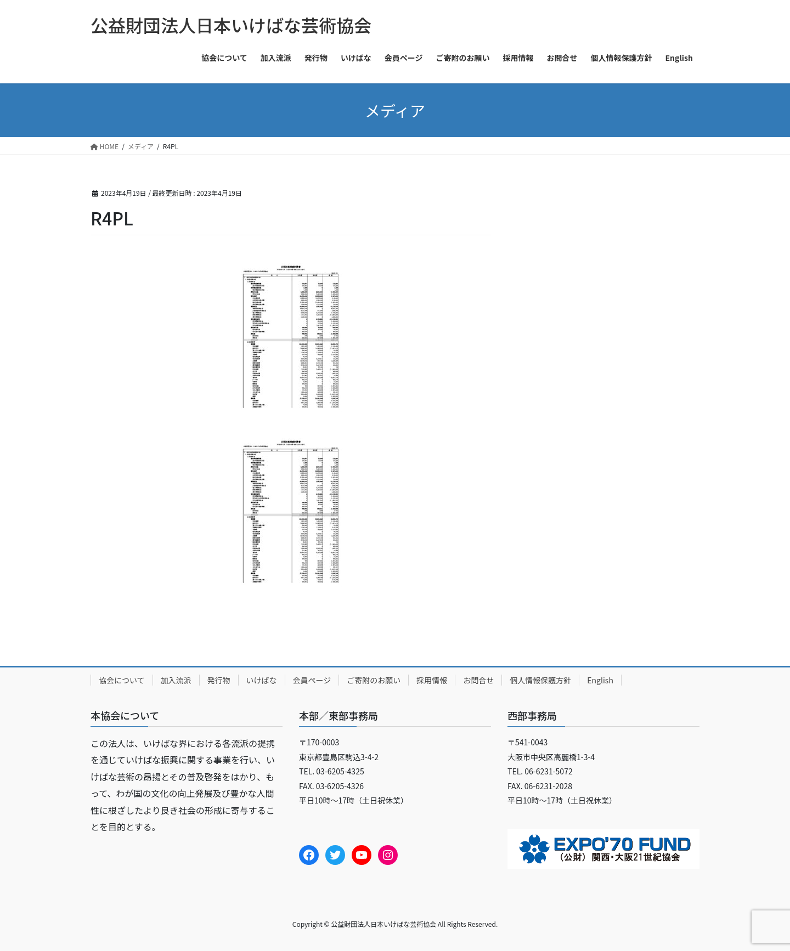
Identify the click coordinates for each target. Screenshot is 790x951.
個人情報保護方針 (540, 680)
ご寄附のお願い (373, 680)
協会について (122, 680)
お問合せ (478, 680)
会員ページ (312, 680)
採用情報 (431, 680)
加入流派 (176, 680)
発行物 (218, 680)
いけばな (261, 680)
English (600, 680)
